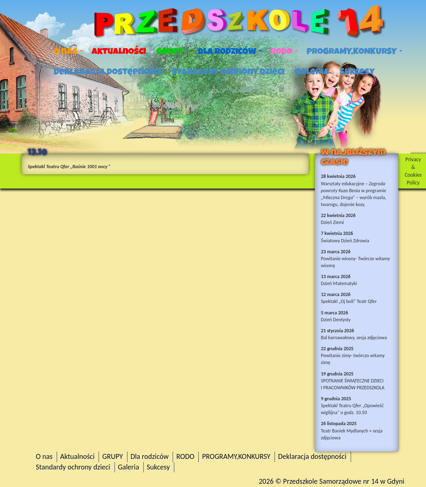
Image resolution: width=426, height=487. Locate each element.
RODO (284, 51)
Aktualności (119, 51)
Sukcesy (357, 72)
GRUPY (172, 51)
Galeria (312, 72)
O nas (68, 51)
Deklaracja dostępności (107, 72)
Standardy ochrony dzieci (228, 72)
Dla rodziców (230, 51)
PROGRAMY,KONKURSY (354, 51)
